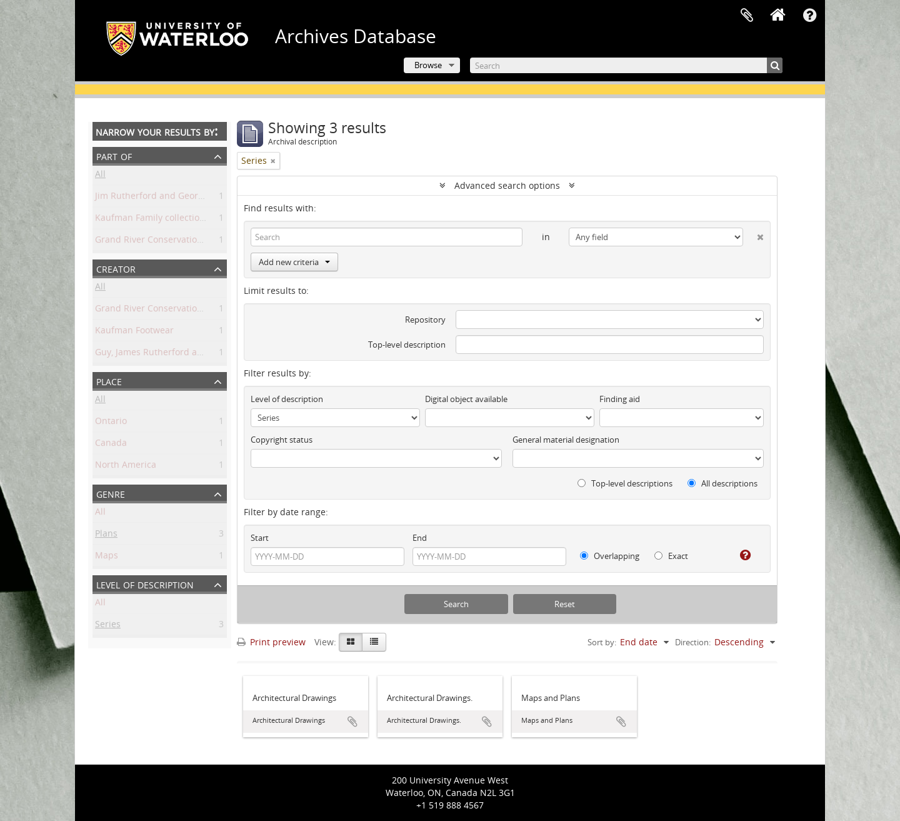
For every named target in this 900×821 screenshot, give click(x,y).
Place (109, 380)
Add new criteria (294, 262)
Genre (110, 493)
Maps (106, 557)
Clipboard (746, 15)
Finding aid (619, 399)
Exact (671, 556)
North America (125, 467)
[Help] (740, 555)
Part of (114, 155)
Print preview (271, 642)
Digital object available (466, 399)
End (419, 537)
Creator (116, 267)
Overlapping (609, 556)
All (100, 176)
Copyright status (281, 439)
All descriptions (723, 483)
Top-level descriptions (625, 483)
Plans (106, 535)
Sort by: (602, 642)
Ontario (111, 423)
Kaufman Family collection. (151, 220)
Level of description (145, 583)
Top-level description (407, 344)
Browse (428, 65)
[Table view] (374, 642)
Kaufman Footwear (134, 332)
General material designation (565, 439)
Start (260, 537)
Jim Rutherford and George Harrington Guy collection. (207, 198)
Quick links (809, 15)
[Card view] (350, 642)
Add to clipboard (352, 721)
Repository (425, 319)
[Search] (626, 65)
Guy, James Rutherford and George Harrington (192, 354)
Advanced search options (507, 185)
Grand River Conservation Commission (175, 310)
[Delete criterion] (753, 234)
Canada (111, 445)
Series (108, 626)
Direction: (693, 642)
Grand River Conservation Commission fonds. (190, 242)
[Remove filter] (273, 160)
